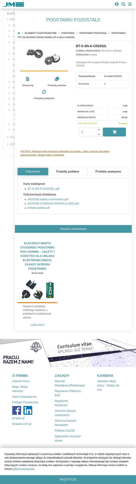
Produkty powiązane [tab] (108, 171)
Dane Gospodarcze (24, 396)
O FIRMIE (20, 376)
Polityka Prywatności (25, 402)
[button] (27, 82)
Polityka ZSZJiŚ (65, 430)
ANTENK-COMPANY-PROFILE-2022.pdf (53, 203)
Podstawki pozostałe (93, 33)
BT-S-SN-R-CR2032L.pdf (44, 188)
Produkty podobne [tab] (67, 171)
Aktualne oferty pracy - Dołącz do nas (108, 385)
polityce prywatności (23, 468)
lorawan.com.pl (21, 423)
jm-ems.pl (18, 418)
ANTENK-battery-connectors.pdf (48, 199)
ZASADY (62, 376)
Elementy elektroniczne (41, 33)
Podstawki (68, 33)
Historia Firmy (21, 381)
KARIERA (105, 376)
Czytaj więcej (37, 324)
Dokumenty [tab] (33, 171)
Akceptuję (68, 479)
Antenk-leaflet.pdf (39, 207)
